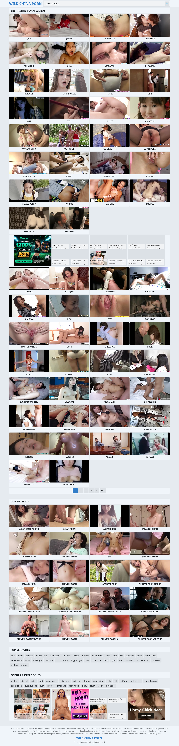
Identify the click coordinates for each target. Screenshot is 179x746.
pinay (84, 685)
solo (109, 681)
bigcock (24, 681)
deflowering (41, 655)
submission (16, 685)
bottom (85, 655)
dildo (94, 660)
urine (33, 681)
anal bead (55, 655)
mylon (76, 655)
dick (58, 660)
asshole (14, 665)
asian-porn (65, 681)
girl (115, 681)
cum (108, 655)
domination (98, 681)
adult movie (16, 660)
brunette (110, 685)
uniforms (124, 681)
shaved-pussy (150, 681)
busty (65, 660)
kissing (50, 685)
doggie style (76, 660)
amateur (66, 655)
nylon (113, 660)
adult (139, 655)
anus (121, 660)
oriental (76, 681)
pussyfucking (31, 685)
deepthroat (97, 655)
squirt (92, 685)
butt (41, 681)
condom (145, 660)
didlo (27, 660)
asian (100, 685)
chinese (29, 655)
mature (14, 681)
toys (87, 660)
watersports (51, 681)
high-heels (74, 685)
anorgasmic (150, 655)
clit (137, 660)
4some (24, 665)
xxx (121, 655)
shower (86, 681)
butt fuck (103, 660)
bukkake (49, 660)
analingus (37, 660)
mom (20, 655)
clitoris (129, 660)
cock (115, 655)
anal (13, 655)
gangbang (61, 685)
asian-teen (136, 681)
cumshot (130, 655)
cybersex (156, 660)
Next (103, 490)
